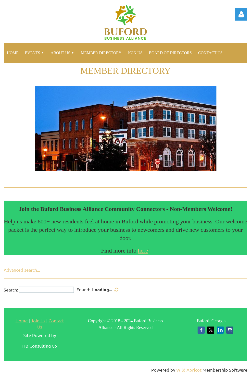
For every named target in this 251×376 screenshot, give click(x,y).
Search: (11, 289)
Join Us (38, 320)
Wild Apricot (188, 369)
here (143, 250)
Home (21, 320)
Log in (241, 14)
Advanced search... (22, 269)
